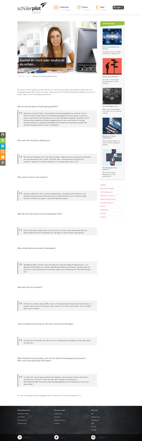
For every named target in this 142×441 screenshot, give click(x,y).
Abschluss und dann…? (108, 195)
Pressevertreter (23, 414)
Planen (83, 9)
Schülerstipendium (106, 203)
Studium (103, 213)
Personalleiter (22, 420)
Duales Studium (59, 420)
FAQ (92, 414)
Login (118, 7)
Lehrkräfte (21, 417)
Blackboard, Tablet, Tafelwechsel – (109, 137)
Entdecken (62, 9)
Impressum (95, 420)
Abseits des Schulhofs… (108, 199)
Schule (102, 206)
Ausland (103, 217)
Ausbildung (104, 210)
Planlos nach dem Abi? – (111, 77)
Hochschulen (22, 423)
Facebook (27, 438)
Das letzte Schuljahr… (107, 188)
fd (80, 395)
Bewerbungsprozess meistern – (110, 168)
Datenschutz (95, 417)
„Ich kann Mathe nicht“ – (111, 106)
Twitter (63, 438)
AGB (92, 423)
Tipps (101, 9)
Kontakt (93, 430)
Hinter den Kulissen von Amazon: (111, 48)
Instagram (101, 438)
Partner (93, 426)
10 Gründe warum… (107, 192)
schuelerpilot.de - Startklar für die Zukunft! (33, 7)
